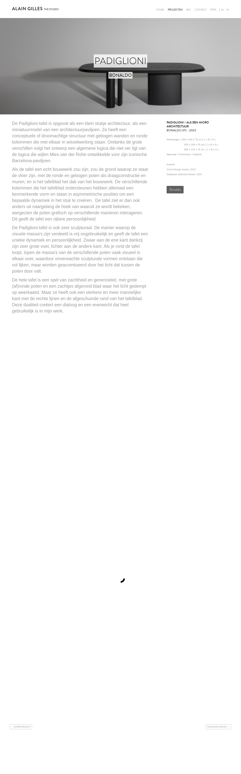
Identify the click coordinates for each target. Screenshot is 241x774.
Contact (200, 10)
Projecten (175, 10)
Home (160, 10)
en (222, 10)
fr (227, 10)
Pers (213, 10)
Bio (188, 10)
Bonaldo (175, 189)
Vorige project (22, 726)
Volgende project (217, 726)
